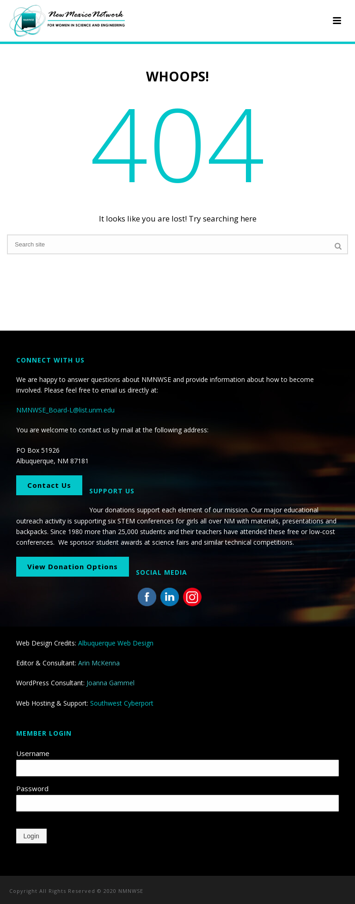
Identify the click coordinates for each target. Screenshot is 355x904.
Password (32, 788)
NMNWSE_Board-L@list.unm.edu (65, 410)
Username (32, 753)
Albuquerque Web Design (115, 643)
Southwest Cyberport (121, 703)
